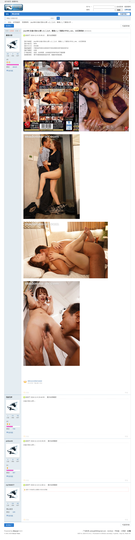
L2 (7, 421)
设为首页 (8, 1)
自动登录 (119, 7)
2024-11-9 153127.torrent (35, 381)
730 (18, 415)
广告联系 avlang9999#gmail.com (94, 531)
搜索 (52, 18)
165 (18, 503)
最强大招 (9, 35)
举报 (126, 392)
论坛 (7, 14)
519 (13, 503)
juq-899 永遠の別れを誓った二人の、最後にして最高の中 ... (52, 22)
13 (12, 459)
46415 (15, 67)
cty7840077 (10, 485)
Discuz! (16, 531)
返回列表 (126, 26)
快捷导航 (123, 14)
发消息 (10, 71)
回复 (27, 392)
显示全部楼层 (51, 35)
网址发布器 (15, 14)
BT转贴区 (16, 22)
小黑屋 (123, 531)
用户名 (88, 6)
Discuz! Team (16, 533)
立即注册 (127, 10)
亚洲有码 (25, 22)
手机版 (117, 531)
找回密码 (127, 7)
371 (13, 415)
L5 (7, 59)
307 (18, 459)
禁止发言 (9, 509)
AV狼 (5, 22)
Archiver (110, 531)
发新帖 (8, 26)
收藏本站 (15, 1)
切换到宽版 (130, 1)
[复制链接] (87, 31)
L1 (7, 465)
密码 (88, 10)
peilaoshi (9, 441)
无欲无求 (9, 397)
